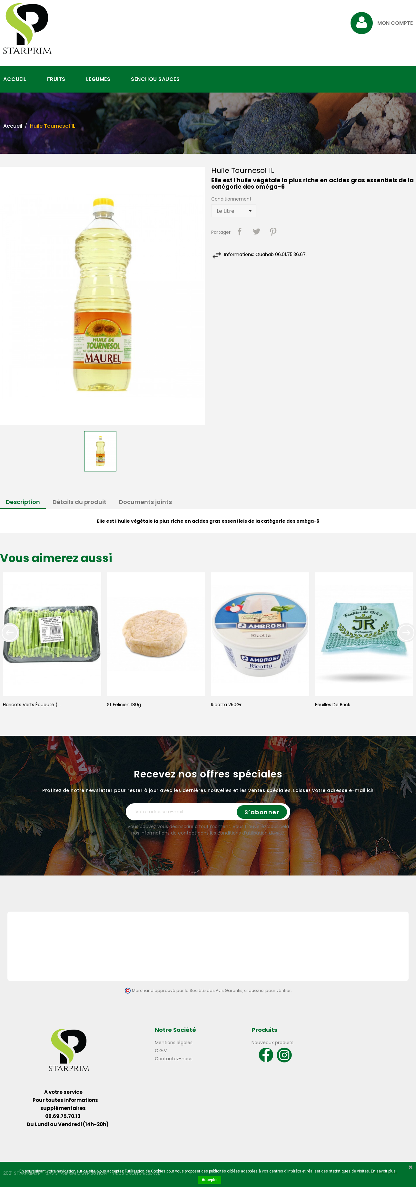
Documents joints (145, 502)
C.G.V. (161, 1050)
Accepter (210, 1180)
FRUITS (56, 79)
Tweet (256, 231)
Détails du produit (79, 502)
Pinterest (273, 231)
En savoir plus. (384, 1171)
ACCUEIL (14, 79)
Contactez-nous (174, 1058)
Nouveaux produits (272, 1042)
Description (23, 502)
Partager (239, 231)
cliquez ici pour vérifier (267, 990)
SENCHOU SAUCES (155, 79)
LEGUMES (98, 79)
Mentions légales (174, 1042)
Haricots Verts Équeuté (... (32, 704)
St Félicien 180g (124, 704)
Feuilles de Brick (332, 704)
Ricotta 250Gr (226, 704)
